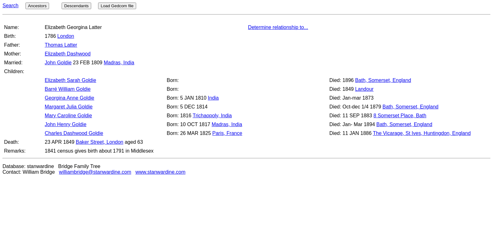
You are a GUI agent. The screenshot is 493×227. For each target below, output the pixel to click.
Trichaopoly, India (212, 115)
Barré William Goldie (68, 89)
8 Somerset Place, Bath (400, 115)
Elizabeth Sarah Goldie (70, 80)
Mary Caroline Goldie (68, 115)
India (213, 98)
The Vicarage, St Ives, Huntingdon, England (422, 133)
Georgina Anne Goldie (69, 98)
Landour (364, 89)
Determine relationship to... (278, 27)
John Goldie (58, 62)
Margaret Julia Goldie (68, 106)
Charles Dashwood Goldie (74, 133)
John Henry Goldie (65, 124)
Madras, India (119, 62)
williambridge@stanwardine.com (95, 172)
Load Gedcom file (117, 5)
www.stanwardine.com (161, 172)
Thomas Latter (61, 45)
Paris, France (227, 133)
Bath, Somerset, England (383, 80)
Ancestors (37, 5)
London (65, 36)
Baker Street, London (99, 142)
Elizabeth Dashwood (68, 53)
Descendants (76, 5)
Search (11, 5)
